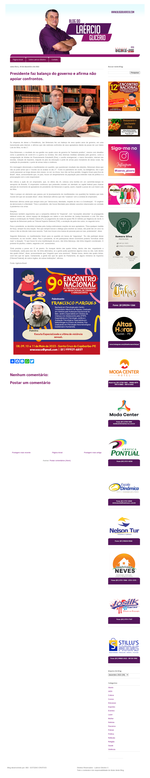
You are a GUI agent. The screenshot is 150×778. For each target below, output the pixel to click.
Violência (111, 749)
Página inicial (18, 60)
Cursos (111, 699)
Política (111, 734)
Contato (55, 60)
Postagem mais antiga (92, 453)
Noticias (111, 722)
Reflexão (111, 738)
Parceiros (112, 726)
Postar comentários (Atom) (60, 461)
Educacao (112, 703)
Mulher (111, 718)
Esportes (111, 707)
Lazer (110, 715)
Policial (111, 730)
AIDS (110, 691)
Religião (111, 742)
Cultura (111, 695)
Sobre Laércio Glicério (37, 60)
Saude (110, 746)
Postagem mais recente (21, 453)
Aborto (110, 688)
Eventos (111, 711)
